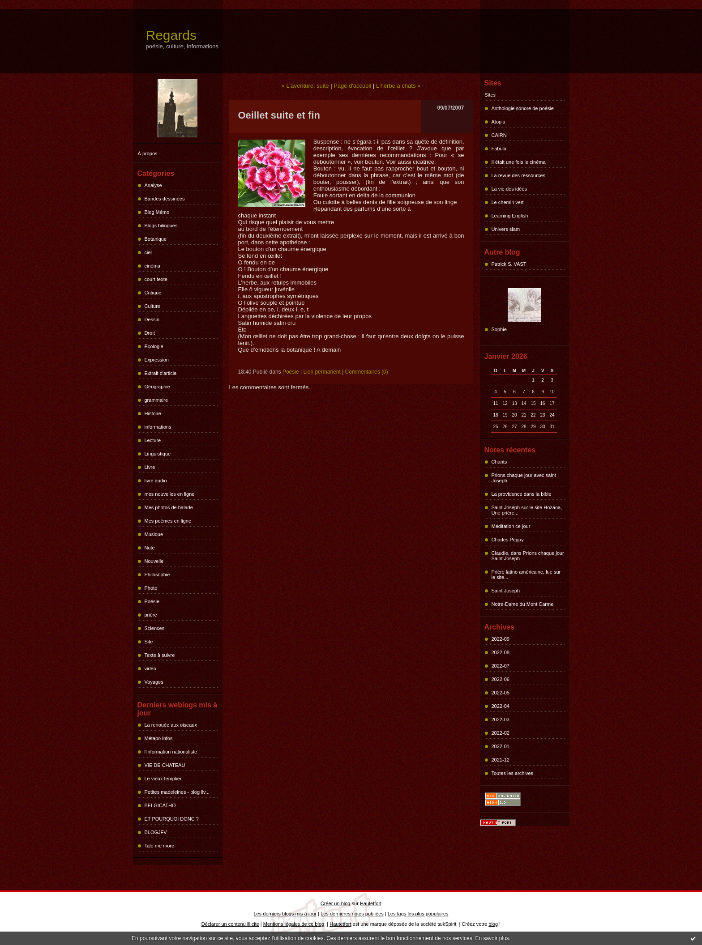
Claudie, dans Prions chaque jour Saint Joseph (528, 555)
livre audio (156, 480)
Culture (152, 306)
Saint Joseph (506, 590)
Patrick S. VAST (509, 264)
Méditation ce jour (511, 526)
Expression (157, 359)
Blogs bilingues (161, 225)
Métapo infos (159, 738)
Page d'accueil (352, 85)
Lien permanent (321, 372)
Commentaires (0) (366, 372)
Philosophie (157, 574)
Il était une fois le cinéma (519, 162)
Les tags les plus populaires (418, 913)
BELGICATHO (160, 805)
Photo (151, 588)
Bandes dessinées (165, 198)
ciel (148, 252)
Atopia (498, 121)
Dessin (152, 319)
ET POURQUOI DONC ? (172, 819)
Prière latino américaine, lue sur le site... (526, 574)
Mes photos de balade (169, 507)
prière (151, 614)
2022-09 (500, 639)
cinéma (152, 265)
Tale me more (160, 845)
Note (150, 547)
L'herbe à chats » (398, 85)
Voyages (154, 682)
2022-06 (500, 679)
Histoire (153, 413)
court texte (156, 279)
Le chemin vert (508, 202)
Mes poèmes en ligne (168, 521)
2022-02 (500, 733)
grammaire (156, 400)
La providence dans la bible (522, 494)
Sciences (155, 628)
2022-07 (500, 665)
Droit (150, 333)
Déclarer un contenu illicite (230, 924)
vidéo (150, 668)
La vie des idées (509, 189)
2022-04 (500, 706)
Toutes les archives (513, 773)
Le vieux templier (163, 778)
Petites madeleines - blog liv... (177, 792)
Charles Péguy (508, 539)
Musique (154, 534)
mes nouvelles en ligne (170, 494)
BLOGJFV (156, 832)
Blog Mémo (157, 212)
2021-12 (500, 759)
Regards (171, 35)
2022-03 (500, 719)
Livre (150, 467)
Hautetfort (370, 903)
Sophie (499, 329)
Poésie (152, 601)
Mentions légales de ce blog (293, 924)
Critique (153, 292)
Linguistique (158, 453)
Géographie (158, 386)
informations (158, 427)
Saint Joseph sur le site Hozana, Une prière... (527, 510)
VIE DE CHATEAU (165, 765)
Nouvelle (154, 561)
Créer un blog (336, 903)
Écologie (154, 346)
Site (149, 641)
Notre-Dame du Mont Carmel (523, 604)
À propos (148, 153)
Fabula (499, 148)
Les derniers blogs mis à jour (285, 913)
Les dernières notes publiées (352, 913)
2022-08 (500, 652)
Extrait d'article (161, 373)
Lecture (153, 440)
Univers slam (506, 229)
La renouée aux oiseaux (171, 725)
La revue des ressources (518, 175)
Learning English (510, 215)
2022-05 (500, 692)
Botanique (156, 239)
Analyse (153, 185)
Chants (499, 461)
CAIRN (499, 135)
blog (493, 924)
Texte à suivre (160, 655)
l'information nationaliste (171, 751)
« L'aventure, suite (305, 85)
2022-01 (500, 746)
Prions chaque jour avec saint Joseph (524, 477)
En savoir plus (492, 938)
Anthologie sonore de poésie (523, 108)
